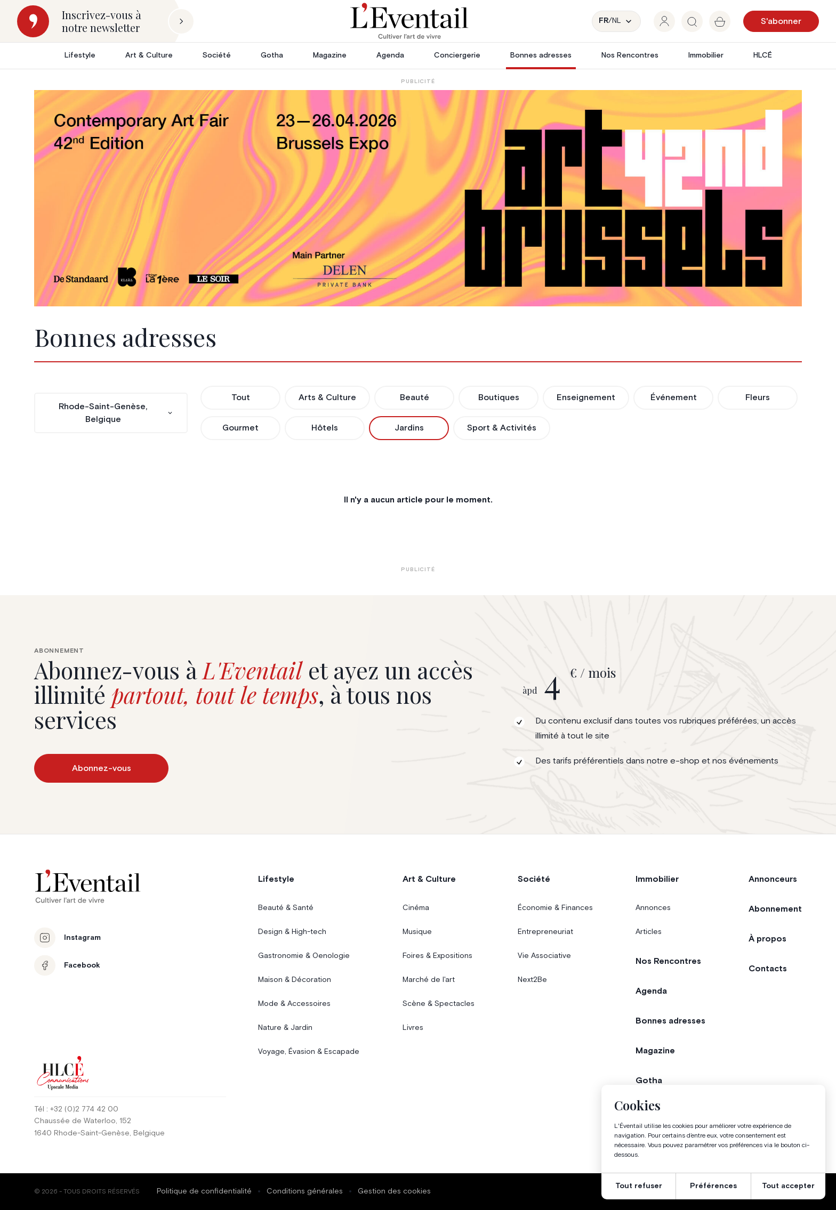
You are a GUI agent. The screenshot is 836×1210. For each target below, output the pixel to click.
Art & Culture (149, 55)
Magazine (330, 55)
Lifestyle (80, 55)
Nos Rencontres (629, 55)
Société (217, 55)
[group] (664, 21)
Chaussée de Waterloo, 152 (82, 1121)
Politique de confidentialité (204, 1191)
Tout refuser (638, 1186)
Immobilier (706, 55)
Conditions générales (305, 1191)
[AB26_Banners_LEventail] (418, 198)
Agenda (390, 55)
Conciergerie (457, 55)
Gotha (272, 55)
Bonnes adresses (541, 55)
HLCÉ (762, 55)
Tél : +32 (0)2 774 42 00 (76, 1109)
